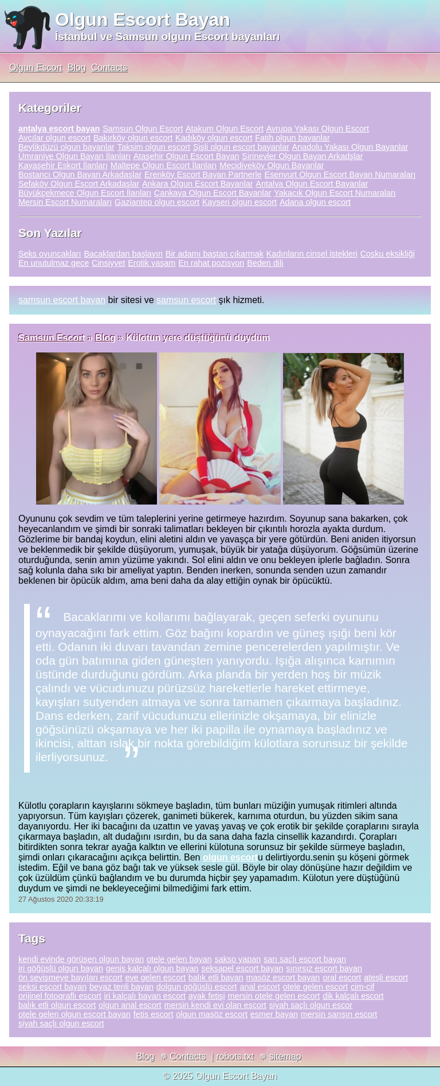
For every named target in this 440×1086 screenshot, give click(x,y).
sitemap (285, 1056)
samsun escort (186, 300)
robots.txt (235, 1056)
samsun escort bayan (61, 300)
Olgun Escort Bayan (142, 19)
